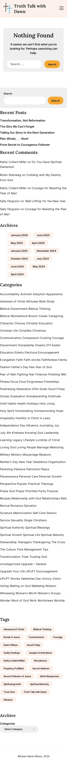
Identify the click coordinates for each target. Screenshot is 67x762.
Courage (58, 338)
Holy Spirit (7, 411)
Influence (32, 425)
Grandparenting (36, 396)
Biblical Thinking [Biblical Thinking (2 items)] (42, 629)
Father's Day (19, 367)
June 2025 (43, 235)
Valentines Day (31, 578)
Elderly (19, 352)
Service (5, 520)
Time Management (29, 549)
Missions (45, 454)
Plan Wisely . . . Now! (14, 138)
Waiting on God (20, 586)
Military (5, 454)
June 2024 (17, 266)
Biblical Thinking (39, 308)
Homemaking (24, 411)
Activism (26, 294)
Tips (45, 549)
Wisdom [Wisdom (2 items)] (8, 699)
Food (22, 381)
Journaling (46, 425)
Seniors (51, 513)
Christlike (25, 330)
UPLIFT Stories (10, 578)
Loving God (8, 447)
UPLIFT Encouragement (42, 571)
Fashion (5, 367)
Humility (21, 418)
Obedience (40, 462)
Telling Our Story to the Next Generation (27, 132)
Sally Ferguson (10, 201)
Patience (19, 469)
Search (8, 93)
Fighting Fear (25, 374)
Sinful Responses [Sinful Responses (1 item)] (49, 676)
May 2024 (39, 266)
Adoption (39, 294)
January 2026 (19, 235)
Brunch (33, 316)
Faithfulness (49, 360)
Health (21, 403)
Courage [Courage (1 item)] (58, 637)
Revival (5, 505)
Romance (17, 505)
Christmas (39, 330)
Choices (19, 323)
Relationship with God (26, 498)
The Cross (58, 542)
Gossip (4, 396)
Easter (56, 345)
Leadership (51, 432)
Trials (25, 556)
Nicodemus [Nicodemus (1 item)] (40, 660)
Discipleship (26, 345)
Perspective (8, 484)
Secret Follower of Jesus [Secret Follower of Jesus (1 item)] (17, 676)
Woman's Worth (26, 593)
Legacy (17, 440)
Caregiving (56, 316)
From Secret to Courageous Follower (25, 144)
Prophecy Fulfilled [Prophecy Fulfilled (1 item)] (14, 668)
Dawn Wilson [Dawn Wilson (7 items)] (11, 645)
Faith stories (32, 360)
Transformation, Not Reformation (22, 120)
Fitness (4, 381)
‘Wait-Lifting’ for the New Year (45, 201)
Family (62, 360)
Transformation (10, 556)
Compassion (30, 338)
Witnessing (7, 593)
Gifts (35, 389)
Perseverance (9, 476)
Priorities (31, 491)
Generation (23, 389)
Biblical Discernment (14, 308)
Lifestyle (29, 440)
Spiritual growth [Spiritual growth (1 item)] (12, 684)
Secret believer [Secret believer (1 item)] (41, 668)
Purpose (52, 491)
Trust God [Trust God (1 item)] (9, 691)
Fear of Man (8, 374)
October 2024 (19, 258)
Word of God (20, 600)
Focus (14, 381)
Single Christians (35, 520)
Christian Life (9, 330)
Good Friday (56, 389)
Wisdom (50, 586)
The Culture (8, 549)
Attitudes (32, 301)
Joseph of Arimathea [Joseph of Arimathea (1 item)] (40, 652)
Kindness (18, 432)
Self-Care (39, 513)
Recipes (5, 498)
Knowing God (34, 432)
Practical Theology (40, 484)
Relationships (51, 498)
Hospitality (7, 418)
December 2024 (46, 250)
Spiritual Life (31, 535)
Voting (4, 586)
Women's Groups (49, 593)
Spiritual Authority (12, 527)
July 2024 (43, 258)
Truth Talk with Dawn (30, 8)
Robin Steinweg (10, 175)
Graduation (17, 396)
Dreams (40, 345)
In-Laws (45, 418)
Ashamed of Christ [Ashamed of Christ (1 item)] (14, 629)
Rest (64, 498)
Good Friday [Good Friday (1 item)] (33, 645)
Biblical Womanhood (14, 316)
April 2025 (38, 242)
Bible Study (46, 301)
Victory (47, 578)
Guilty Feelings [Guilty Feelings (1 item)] (12, 652)
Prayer (20, 491)
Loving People (26, 447)
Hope (59, 411)
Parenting (6, 469)
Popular (22, 484)
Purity (42, 491)
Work (33, 600)
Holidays (33, 403)
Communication (10, 338)
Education (7, 352)
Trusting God (38, 556)
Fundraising (7, 389)
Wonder (5, 600)
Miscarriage (30, 454)
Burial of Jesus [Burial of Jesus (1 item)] (12, 637)
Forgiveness (35, 381)
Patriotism (33, 469)
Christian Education (39, 323)
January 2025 (19, 250)
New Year (25, 462)
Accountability (9, 294)
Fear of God (44, 367)
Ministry (16, 454)
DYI (48, 345)
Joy (56, 425)
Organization (57, 462)
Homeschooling (44, 411)
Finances (41, 374)
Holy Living (47, 403)
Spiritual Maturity (52, 535)
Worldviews (45, 600)
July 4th (5, 432)
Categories (7, 723)
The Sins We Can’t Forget (17, 126)
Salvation (30, 505)
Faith (19, 360)
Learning (6, 440)
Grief (3, 403)
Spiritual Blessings (37, 527)
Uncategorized (10, 564)
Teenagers (25, 542)
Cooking (45, 338)
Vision (57, 578)
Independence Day (12, 425)
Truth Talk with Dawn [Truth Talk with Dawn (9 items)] (35, 691)
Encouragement (48, 352)
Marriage (43, 447)
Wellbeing (37, 586)
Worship (59, 600)
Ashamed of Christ (12, 301)
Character (6, 323)
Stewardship (8, 542)
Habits (12, 403)
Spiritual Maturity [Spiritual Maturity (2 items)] (39, 684)
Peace (45, 469)
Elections (31, 352)
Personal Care (28, 476)
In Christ (33, 418)
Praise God (7, 491)
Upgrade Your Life (12, 571)
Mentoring (56, 447)
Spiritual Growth (11, 535)
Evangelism (7, 360)
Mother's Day (9, 462)
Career (43, 316)
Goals (43, 389)
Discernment (8, 345)
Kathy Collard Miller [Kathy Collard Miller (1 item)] (14, 660)
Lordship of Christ (48, 440)
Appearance (54, 294)
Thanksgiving (41, 542)
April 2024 (17, 274)
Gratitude (54, 396)
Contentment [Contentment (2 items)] (36, 637)
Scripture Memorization (16, 513)
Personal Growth (50, 476)
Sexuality (17, 520)
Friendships (51, 381)
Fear (32, 367)
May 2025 (17, 242)
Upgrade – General (33, 564)
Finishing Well (57, 374)
